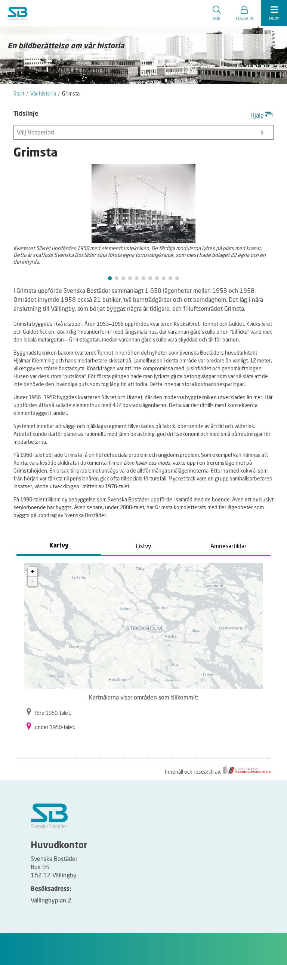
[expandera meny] (274, 13)
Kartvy (58, 546)
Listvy (143, 545)
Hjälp (262, 114)
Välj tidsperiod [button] (140, 132)
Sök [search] (217, 13)
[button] (244, 13)
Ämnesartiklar (228, 545)
